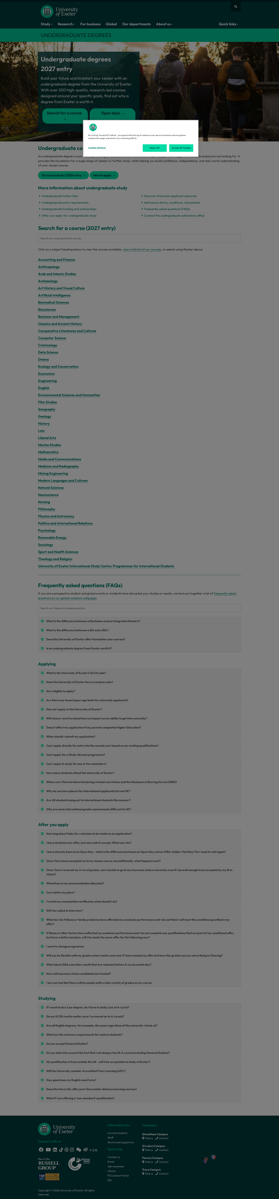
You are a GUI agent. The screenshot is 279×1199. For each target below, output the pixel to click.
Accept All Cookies (181, 148)
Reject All (155, 148)
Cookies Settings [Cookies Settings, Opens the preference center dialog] (97, 147)
